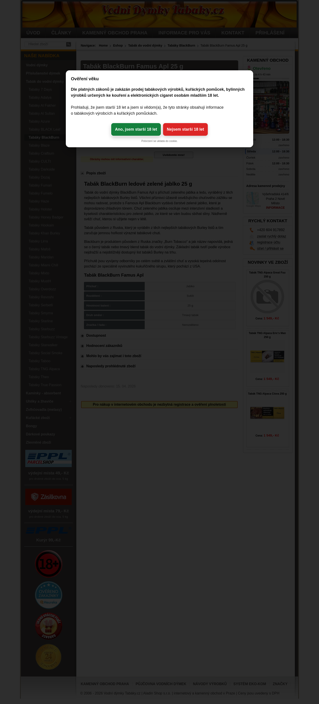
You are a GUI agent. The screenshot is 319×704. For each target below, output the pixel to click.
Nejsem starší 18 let (185, 129)
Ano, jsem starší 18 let (136, 129)
